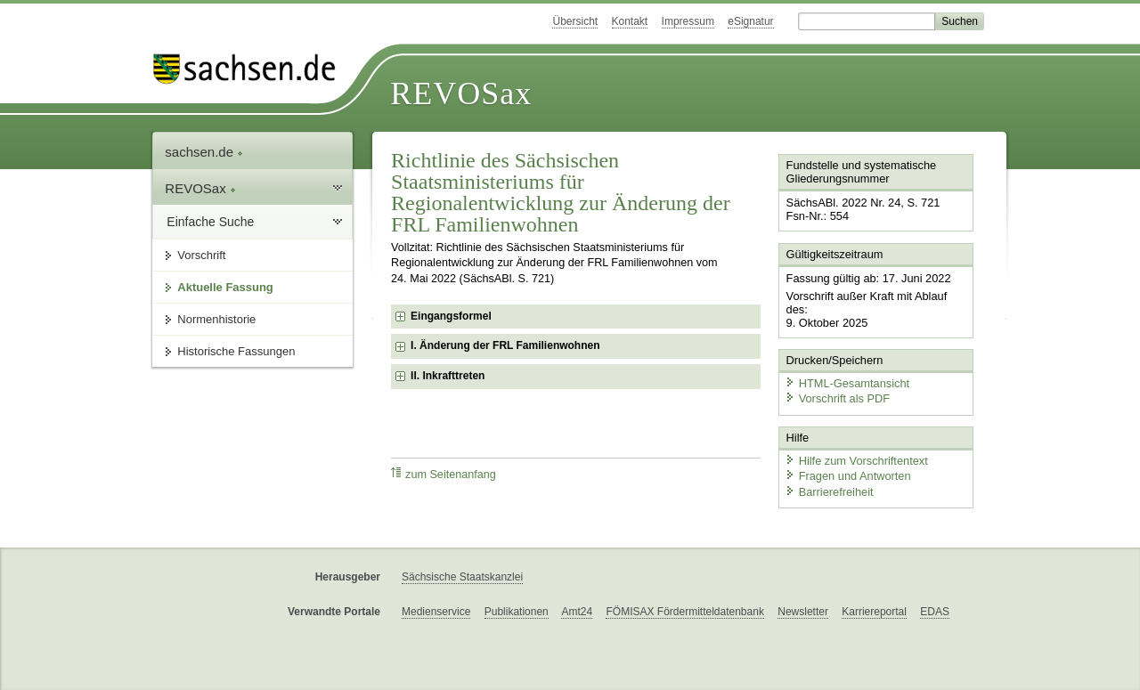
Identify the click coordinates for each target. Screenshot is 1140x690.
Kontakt (630, 21)
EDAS (934, 611)
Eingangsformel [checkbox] (451, 316)
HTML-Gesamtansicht (847, 383)
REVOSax (461, 93)
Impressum (688, 21)
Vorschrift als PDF (837, 398)
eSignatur (750, 21)
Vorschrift (201, 255)
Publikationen (516, 611)
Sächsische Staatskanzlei (462, 577)
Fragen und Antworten (848, 476)
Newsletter (803, 611)
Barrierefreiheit (829, 492)
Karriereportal (874, 611)
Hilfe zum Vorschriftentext (856, 460)
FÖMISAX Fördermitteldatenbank (684, 611)
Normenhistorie (216, 319)
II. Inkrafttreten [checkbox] (447, 375)
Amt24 (576, 611)
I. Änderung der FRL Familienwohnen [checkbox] (505, 345)
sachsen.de (204, 151)
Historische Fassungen (236, 351)
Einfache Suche (210, 222)
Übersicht (575, 21)
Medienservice (436, 611)
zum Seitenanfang (443, 474)
